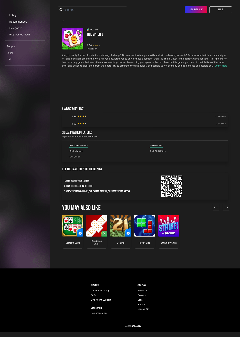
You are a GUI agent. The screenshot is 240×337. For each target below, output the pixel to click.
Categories (19, 46)
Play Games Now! (23, 53)
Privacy (141, 309)
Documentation (99, 318)
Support (11, 65)
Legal (10, 71)
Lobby (16, 34)
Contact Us (143, 314)
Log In (220, 9)
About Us (142, 295)
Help (9, 78)
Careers (142, 300)
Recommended (21, 40)
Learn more (221, 65)
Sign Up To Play (196, 9)
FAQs (93, 300)
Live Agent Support (101, 304)
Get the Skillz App (100, 295)
